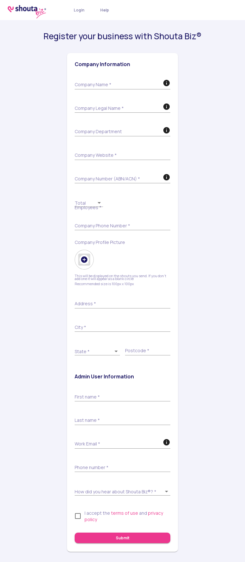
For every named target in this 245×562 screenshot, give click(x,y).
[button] (89, 202)
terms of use (124, 513)
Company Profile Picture (100, 242)
